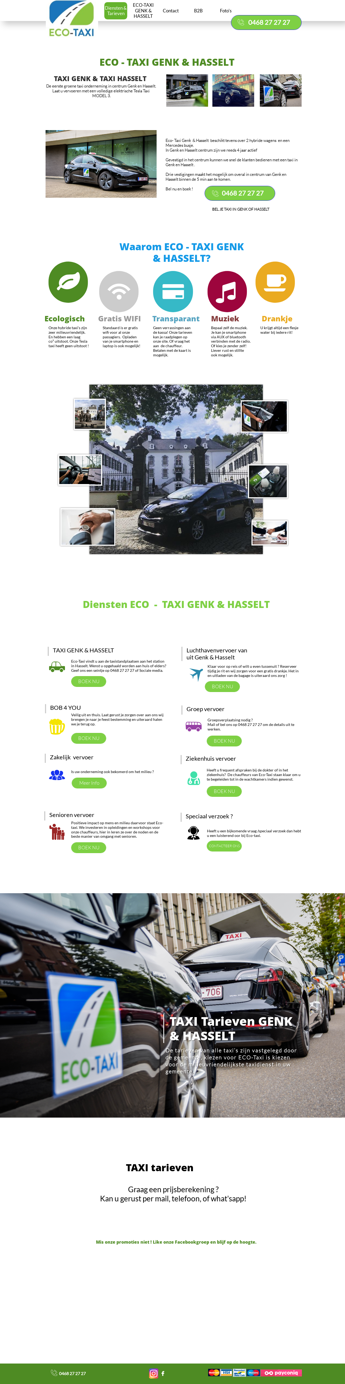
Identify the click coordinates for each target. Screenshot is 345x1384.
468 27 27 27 (73, 1373)
